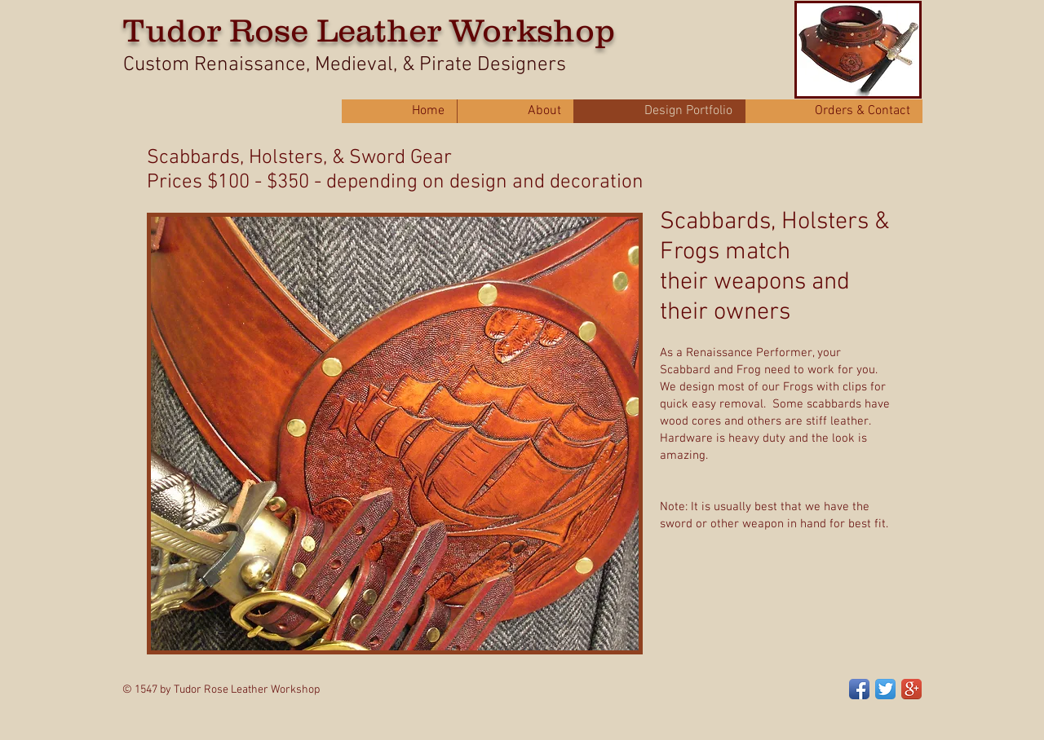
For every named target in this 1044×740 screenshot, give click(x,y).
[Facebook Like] (736, 680)
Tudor (172, 29)
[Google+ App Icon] (911, 689)
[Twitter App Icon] (885, 689)
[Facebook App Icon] (859, 689)
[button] (395, 433)
